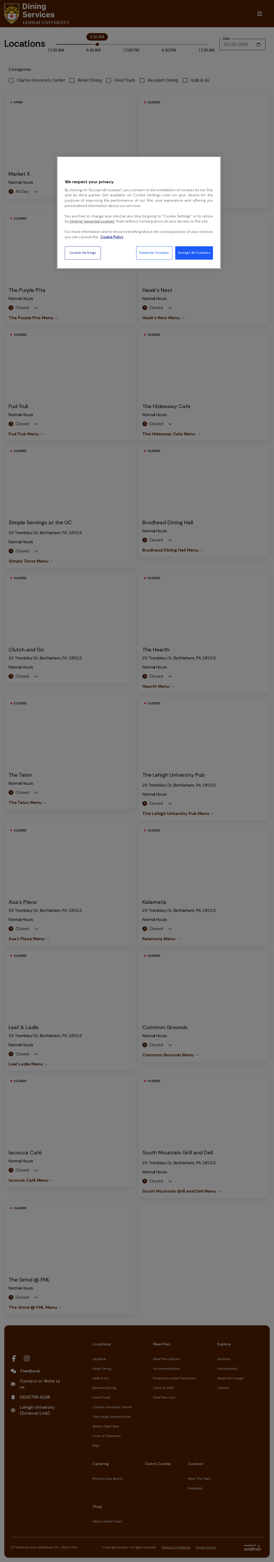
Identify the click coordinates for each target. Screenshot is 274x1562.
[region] (139, 212)
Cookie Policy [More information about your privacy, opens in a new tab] (111, 237)
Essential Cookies (154, 253)
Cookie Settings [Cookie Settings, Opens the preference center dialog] (83, 253)
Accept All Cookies (194, 253)
